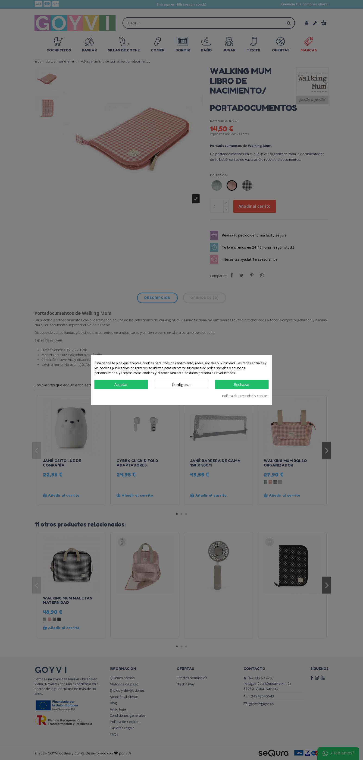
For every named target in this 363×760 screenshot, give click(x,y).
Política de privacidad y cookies (245, 396)
